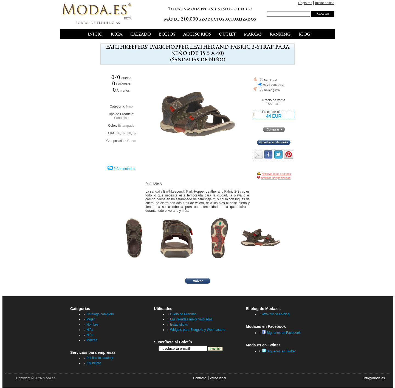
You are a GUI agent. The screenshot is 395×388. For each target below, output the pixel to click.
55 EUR (274, 104)
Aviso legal (218, 378)
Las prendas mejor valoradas (191, 319)
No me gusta (272, 90)
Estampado (126, 126)
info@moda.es (374, 378)
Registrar (305, 3)
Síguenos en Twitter (279, 351)
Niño (129, 106)
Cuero (131, 141)
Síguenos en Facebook (281, 333)
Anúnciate (93, 363)
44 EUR (273, 116)
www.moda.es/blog (276, 314)
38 (129, 133)
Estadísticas (179, 324)
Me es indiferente (273, 85)
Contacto (199, 378)
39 (134, 133)
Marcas (91, 340)
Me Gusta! (270, 80)
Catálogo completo (100, 314)
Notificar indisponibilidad (275, 177)
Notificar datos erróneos (276, 173)
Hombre (92, 324)
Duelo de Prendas (183, 314)
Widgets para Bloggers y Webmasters (197, 330)
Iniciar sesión (324, 3)
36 (118, 133)
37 (123, 133)
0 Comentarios (124, 169)
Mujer (90, 319)
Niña (89, 330)
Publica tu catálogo (100, 358)
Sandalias (121, 118)
